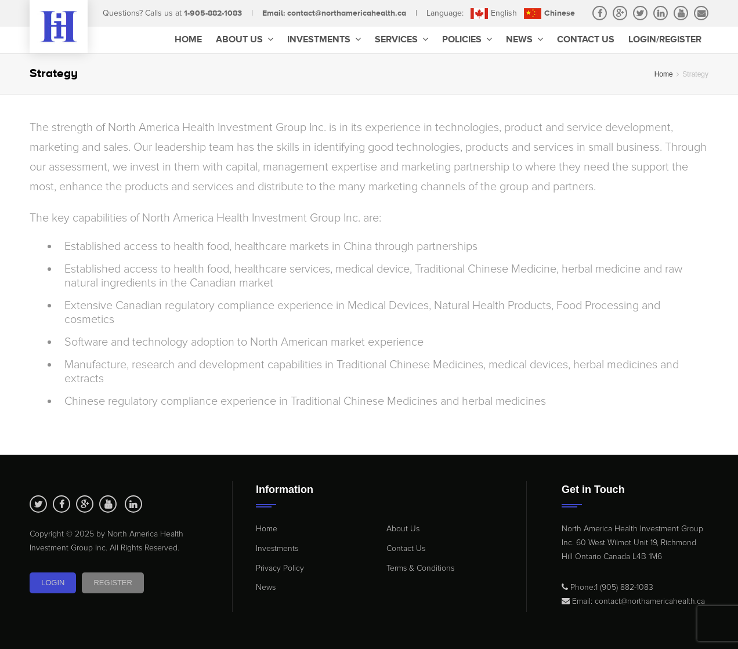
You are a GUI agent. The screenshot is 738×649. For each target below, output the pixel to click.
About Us (244, 40)
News (524, 40)
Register (112, 582)
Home (188, 40)
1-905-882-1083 (213, 13)
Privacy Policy (280, 568)
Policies (467, 40)
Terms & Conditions (420, 568)
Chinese (549, 13)
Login (52, 582)
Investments (324, 40)
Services (401, 40)
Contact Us (585, 40)
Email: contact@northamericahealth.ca (334, 13)
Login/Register (664, 40)
